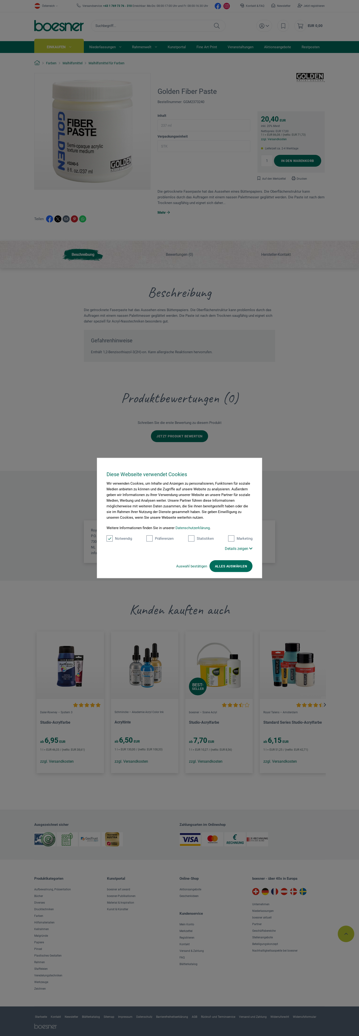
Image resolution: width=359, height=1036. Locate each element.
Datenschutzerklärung (192, 528)
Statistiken (201, 538)
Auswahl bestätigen (191, 566)
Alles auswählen (231, 566)
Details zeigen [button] (238, 548)
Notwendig (119, 538)
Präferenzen (160, 538)
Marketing (240, 538)
